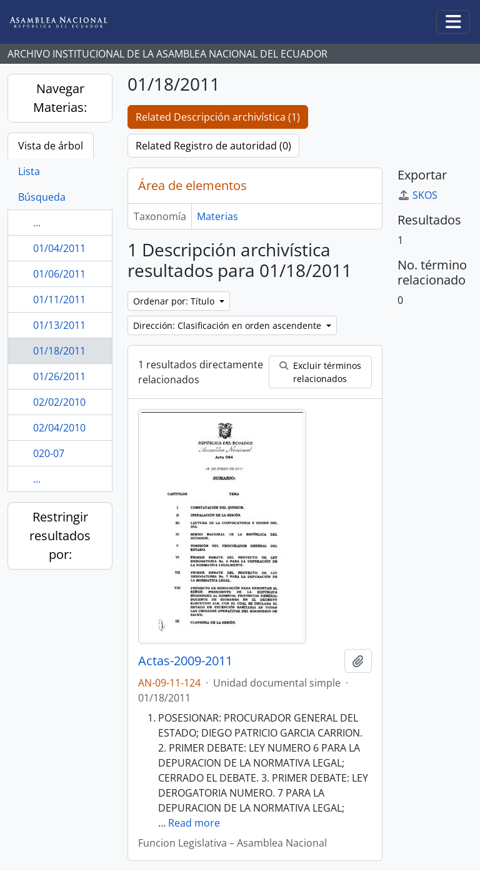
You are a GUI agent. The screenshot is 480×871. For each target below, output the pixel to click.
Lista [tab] (29, 171)
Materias (217, 216)
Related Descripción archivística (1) (218, 117)
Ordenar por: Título (175, 301)
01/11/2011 (59, 299)
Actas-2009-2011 (185, 660)
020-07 (48, 453)
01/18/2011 (59, 351)
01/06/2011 (59, 274)
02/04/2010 (59, 428)
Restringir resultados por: (60, 535)
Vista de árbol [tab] (50, 146)
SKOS (418, 195)
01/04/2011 (59, 248)
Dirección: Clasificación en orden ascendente (228, 325)
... (37, 222)
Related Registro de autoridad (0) (213, 146)
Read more (194, 823)
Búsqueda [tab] (42, 197)
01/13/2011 (59, 325)
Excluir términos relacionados (320, 372)
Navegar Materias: (60, 98)
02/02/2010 (59, 402)
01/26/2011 (59, 376)
